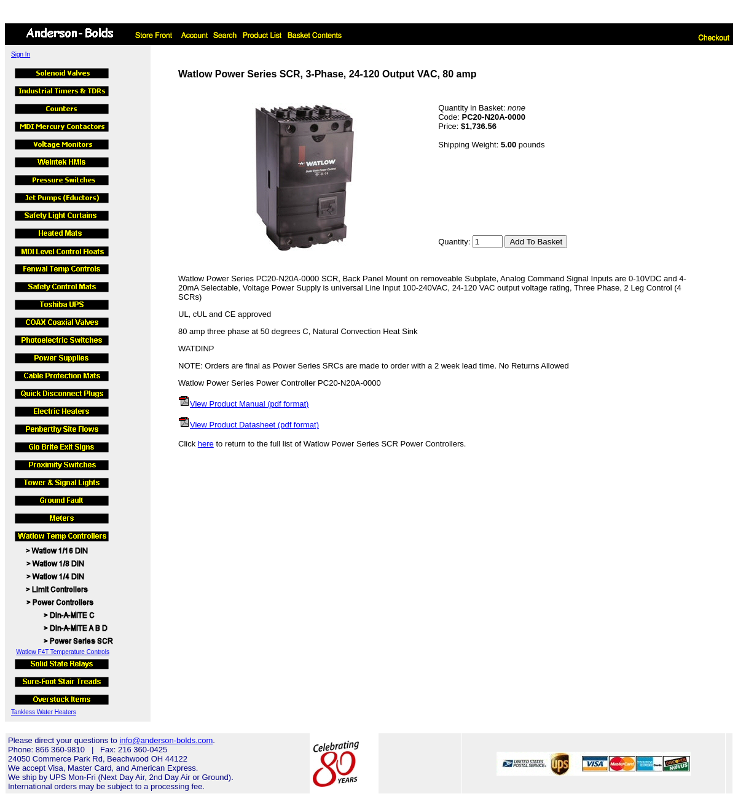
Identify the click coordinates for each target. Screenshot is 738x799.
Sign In (20, 54)
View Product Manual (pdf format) (249, 403)
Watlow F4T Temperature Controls (62, 652)
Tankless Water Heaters (43, 712)
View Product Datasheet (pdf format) (254, 424)
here (206, 443)
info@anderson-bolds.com (166, 740)
